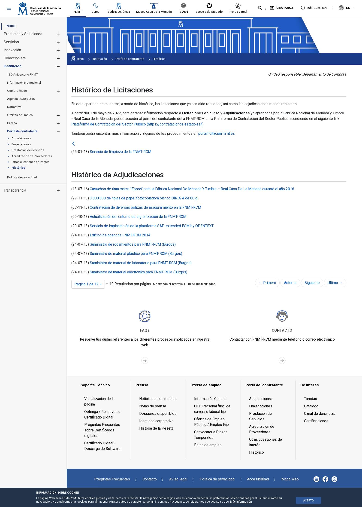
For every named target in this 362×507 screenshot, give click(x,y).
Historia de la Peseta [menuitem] (156, 428)
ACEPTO (308, 500)
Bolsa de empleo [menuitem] (208, 445)
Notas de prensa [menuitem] (152, 406)
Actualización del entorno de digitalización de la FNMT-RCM (138, 216)
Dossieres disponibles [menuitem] (157, 413)
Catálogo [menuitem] (311, 406)
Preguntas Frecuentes (112, 479)
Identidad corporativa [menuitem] (156, 421)
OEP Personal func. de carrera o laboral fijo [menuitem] (212, 409)
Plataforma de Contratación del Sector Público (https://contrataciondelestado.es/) (137, 124)
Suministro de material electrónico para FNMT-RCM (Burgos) (138, 272)
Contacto (149, 479)
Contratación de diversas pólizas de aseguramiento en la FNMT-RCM (145, 207)
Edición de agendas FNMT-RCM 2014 (120, 235)
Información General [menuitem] (210, 399)
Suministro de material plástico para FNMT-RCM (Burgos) (136, 253)
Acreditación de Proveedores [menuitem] (261, 429)
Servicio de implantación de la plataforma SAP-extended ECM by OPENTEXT (152, 226)
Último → (335, 283)
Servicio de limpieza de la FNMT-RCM (120, 152)
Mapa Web (290, 479)
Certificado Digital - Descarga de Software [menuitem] (102, 446)
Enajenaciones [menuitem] (260, 406)
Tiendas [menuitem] (310, 399)
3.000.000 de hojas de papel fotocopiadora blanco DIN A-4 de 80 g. (144, 198)
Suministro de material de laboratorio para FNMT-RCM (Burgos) (141, 263)
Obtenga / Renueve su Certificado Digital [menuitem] (102, 414)
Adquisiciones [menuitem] (260, 399)
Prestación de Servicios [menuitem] (260, 416)
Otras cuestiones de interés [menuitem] (265, 442)
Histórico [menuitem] (256, 452)
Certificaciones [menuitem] (316, 421)
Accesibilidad (258, 479)
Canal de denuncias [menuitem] (319, 413)
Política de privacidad (217, 479)
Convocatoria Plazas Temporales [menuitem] (210, 435)
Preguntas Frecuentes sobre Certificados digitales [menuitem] (102, 430)
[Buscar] (259, 8)
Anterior (290, 283)
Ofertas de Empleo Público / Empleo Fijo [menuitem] (211, 422)
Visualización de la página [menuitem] (99, 401)
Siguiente (312, 283)
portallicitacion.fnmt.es (216, 133)
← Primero (267, 283)
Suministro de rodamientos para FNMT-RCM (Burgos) (133, 244)
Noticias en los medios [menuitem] (158, 399)
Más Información (241, 501)
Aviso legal (178, 479)
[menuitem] (10, 26)
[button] (58, 34)
